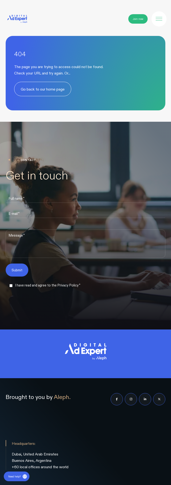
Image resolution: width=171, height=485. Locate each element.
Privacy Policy (68, 285)
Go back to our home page (43, 89)
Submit (17, 270)
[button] (159, 18)
